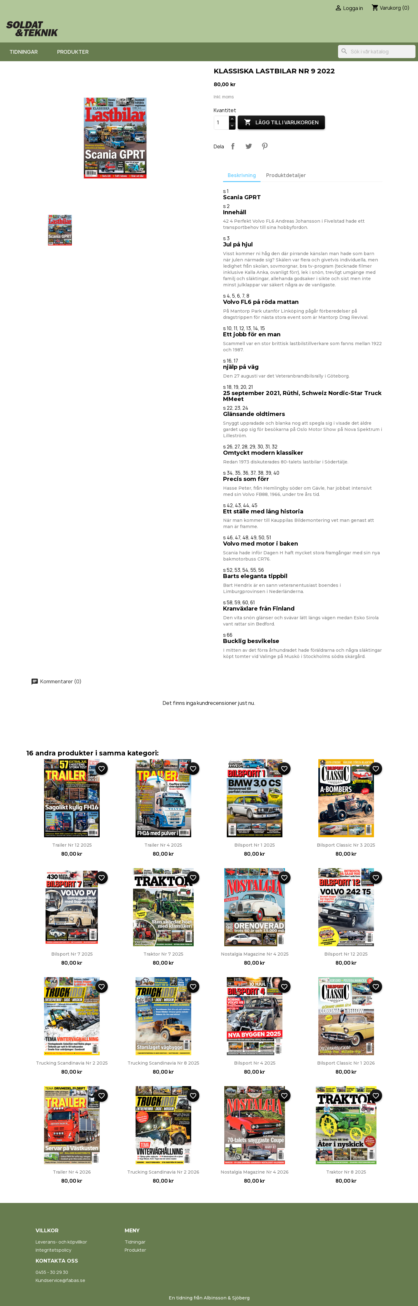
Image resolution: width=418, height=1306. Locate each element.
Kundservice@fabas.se (60, 1280)
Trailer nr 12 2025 (72, 845)
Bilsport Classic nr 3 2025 (346, 845)
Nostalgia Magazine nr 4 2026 (255, 1172)
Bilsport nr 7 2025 (72, 954)
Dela (232, 146)
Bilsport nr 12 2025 (346, 954)
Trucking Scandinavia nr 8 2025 (163, 1063)
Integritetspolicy (53, 1250)
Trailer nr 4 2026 (72, 1172)
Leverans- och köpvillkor (61, 1242)
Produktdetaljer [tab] (286, 175)
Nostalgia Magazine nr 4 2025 (255, 954)
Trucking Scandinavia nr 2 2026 (163, 1172)
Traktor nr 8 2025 (346, 1172)
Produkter (72, 51)
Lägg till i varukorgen (281, 122)
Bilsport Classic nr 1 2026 (346, 1063)
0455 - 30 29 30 (52, 1272)
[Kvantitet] (221, 123)
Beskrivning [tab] (242, 175)
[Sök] (377, 51)
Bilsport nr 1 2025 (254, 845)
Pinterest (264, 146)
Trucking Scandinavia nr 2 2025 (72, 1063)
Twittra (248, 146)
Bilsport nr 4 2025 (255, 1063)
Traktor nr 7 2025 (163, 954)
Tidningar (23, 51)
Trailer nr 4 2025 (163, 845)
